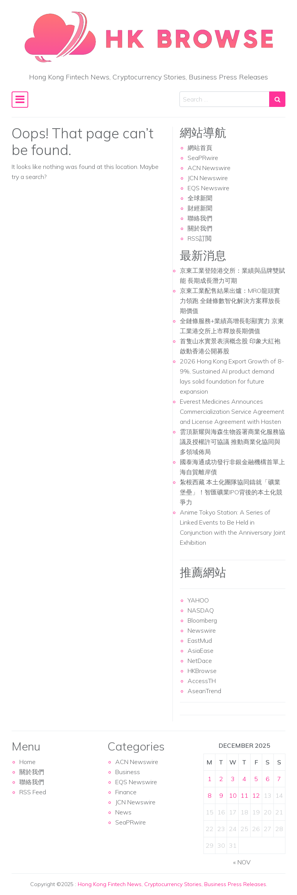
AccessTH (202, 681)
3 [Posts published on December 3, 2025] (233, 779)
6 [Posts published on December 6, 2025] (268, 779)
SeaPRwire (203, 158)
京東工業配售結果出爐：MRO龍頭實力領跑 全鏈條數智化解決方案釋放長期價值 (230, 301)
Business (127, 772)
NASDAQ (201, 610)
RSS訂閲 (200, 238)
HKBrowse (202, 671)
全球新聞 (200, 198)
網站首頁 (200, 147)
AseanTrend (204, 691)
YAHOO (198, 600)
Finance (126, 792)
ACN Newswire (209, 168)
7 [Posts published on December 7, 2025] (279, 779)
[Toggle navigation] (20, 99)
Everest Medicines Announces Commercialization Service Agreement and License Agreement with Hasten (232, 411)
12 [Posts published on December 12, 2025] (256, 795)
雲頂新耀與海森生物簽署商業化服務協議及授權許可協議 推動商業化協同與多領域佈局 (232, 442)
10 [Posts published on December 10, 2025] (233, 795)
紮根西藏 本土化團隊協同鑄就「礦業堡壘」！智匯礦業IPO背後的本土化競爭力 (231, 492)
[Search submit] (277, 99)
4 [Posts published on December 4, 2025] (244, 779)
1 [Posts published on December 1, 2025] (210, 779)
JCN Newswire (208, 178)
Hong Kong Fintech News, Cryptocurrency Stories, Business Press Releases (172, 884)
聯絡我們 (200, 218)
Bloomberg (202, 620)
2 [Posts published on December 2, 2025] (221, 779)
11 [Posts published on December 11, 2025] (244, 795)
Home (27, 762)
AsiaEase (200, 650)
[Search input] (224, 99)
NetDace (200, 660)
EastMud (200, 640)
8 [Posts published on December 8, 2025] (210, 795)
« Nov (242, 862)
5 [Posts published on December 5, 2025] (256, 779)
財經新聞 (200, 208)
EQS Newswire (208, 188)
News (123, 812)
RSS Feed (32, 792)
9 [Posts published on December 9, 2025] (221, 795)
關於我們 (200, 228)
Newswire (202, 630)
